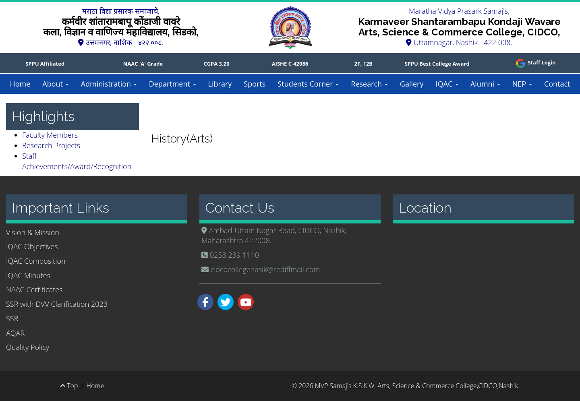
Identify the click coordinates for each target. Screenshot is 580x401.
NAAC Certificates (34, 289)
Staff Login (535, 62)
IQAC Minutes (28, 275)
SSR (12, 318)
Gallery (412, 84)
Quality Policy (27, 347)
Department (172, 84)
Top (69, 385)
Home (20, 84)
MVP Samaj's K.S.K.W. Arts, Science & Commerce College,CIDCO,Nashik (416, 385)
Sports (254, 84)
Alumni (485, 84)
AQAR (15, 333)
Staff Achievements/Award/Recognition (76, 161)
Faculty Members (50, 135)
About (55, 84)
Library (220, 84)
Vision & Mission (32, 232)
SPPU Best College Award (436, 63)
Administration (109, 84)
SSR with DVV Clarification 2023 (57, 304)
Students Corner (308, 84)
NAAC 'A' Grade (143, 63)
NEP (522, 84)
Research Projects (51, 145)
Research (369, 84)
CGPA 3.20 (216, 63)
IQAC (446, 84)
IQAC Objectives (32, 246)
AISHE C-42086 (290, 63)
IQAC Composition (36, 261)
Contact (557, 84)
